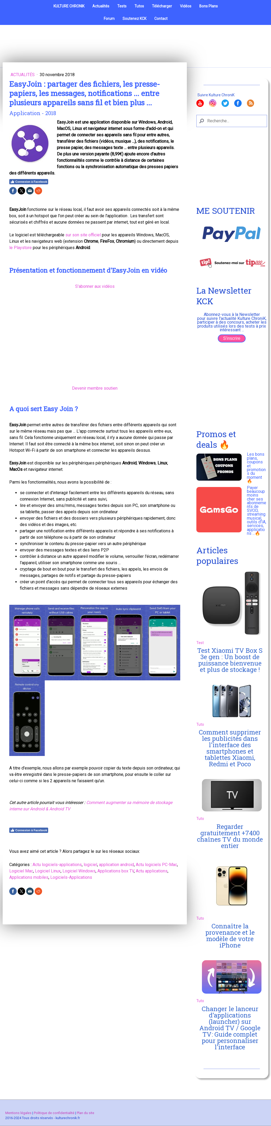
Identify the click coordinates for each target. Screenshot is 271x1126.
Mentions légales (18, 1113)
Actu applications (152, 870)
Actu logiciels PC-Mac (156, 864)
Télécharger (162, 6)
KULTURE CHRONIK (68, 6)
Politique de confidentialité (54, 1113)
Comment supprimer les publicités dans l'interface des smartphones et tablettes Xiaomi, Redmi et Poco (230, 748)
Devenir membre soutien (95, 388)
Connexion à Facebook (28, 182)
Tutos (139, 6)
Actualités (100, 6)
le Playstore (20, 247)
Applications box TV (115, 870)
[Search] (231, 121)
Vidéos (185, 6)
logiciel (90, 864)
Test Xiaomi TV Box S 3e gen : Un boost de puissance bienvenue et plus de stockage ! (230, 660)
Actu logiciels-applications (57, 864)
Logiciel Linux (48, 870)
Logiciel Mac (21, 870)
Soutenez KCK (134, 18)
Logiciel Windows (79, 870)
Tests (122, 6)
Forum (109, 18)
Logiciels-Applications (71, 877)
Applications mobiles (28, 877)
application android (116, 864)
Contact (161, 18)
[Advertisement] (231, 169)
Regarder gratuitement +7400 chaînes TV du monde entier (230, 836)
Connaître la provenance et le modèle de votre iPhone (230, 935)
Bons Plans (208, 6)
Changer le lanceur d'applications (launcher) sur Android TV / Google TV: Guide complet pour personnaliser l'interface (229, 1028)
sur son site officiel (83, 234)
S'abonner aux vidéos (95, 286)
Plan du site (85, 1113)
